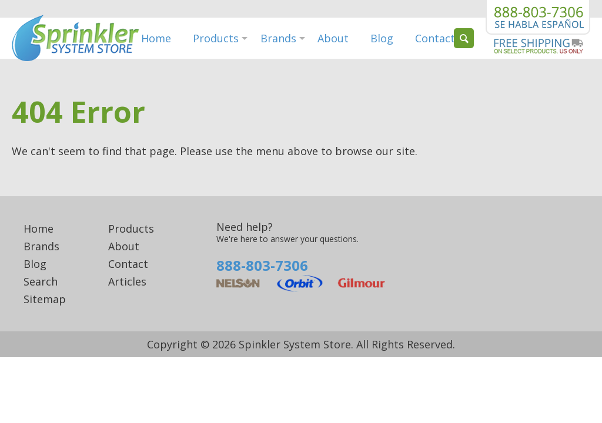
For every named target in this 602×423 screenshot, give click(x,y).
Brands (278, 38)
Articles (127, 281)
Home (156, 38)
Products (216, 38)
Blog (381, 38)
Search (41, 281)
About (333, 38)
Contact (435, 38)
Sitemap (45, 299)
